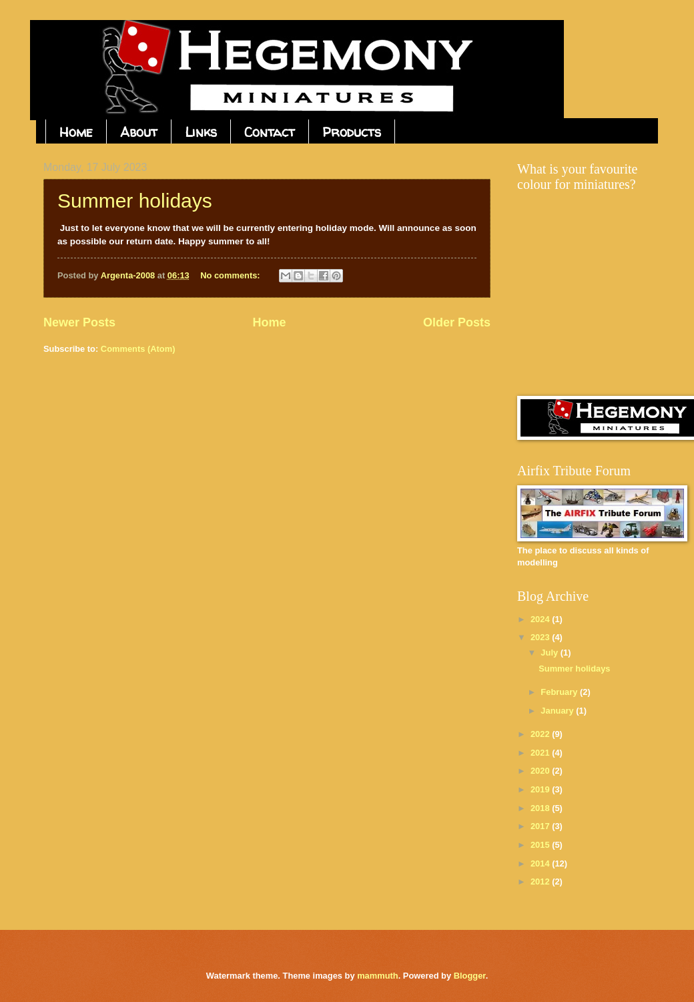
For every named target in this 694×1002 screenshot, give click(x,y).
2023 (541, 637)
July (550, 653)
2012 (541, 881)
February (560, 692)
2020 (541, 771)
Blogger (470, 976)
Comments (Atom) (138, 349)
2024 (541, 619)
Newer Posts (79, 322)
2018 (541, 808)
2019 (541, 789)
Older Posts (456, 322)
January (558, 711)
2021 (541, 753)
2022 (541, 734)
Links (201, 132)
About (138, 132)
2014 (541, 863)
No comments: (231, 275)
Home (76, 132)
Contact (269, 132)
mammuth (377, 976)
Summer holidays (134, 201)
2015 (541, 845)
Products (351, 132)
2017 (541, 826)
